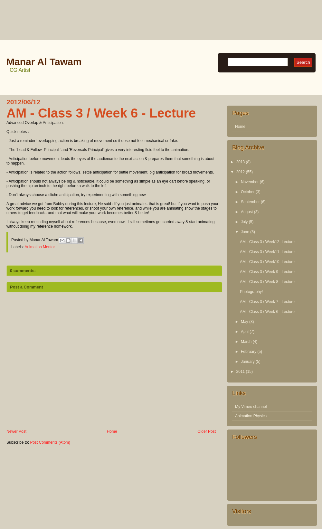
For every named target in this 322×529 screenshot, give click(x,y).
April (245, 331)
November (250, 182)
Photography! (251, 291)
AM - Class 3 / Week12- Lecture (267, 242)
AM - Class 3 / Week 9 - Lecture (267, 271)
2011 (240, 371)
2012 (240, 172)
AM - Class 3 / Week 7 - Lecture (267, 301)
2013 (240, 162)
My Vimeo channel (251, 406)
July (244, 222)
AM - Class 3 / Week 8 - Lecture (267, 281)
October (248, 192)
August (247, 212)
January (248, 361)
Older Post (206, 431)
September (250, 202)
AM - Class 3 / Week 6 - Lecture (267, 311)
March (246, 341)
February (248, 351)
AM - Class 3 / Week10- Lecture (267, 262)
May (244, 321)
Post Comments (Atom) (50, 442)
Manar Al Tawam (43, 61)
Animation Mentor (39, 247)
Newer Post (16, 431)
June (245, 232)
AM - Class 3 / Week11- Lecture (267, 252)
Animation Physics (251, 416)
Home (112, 431)
